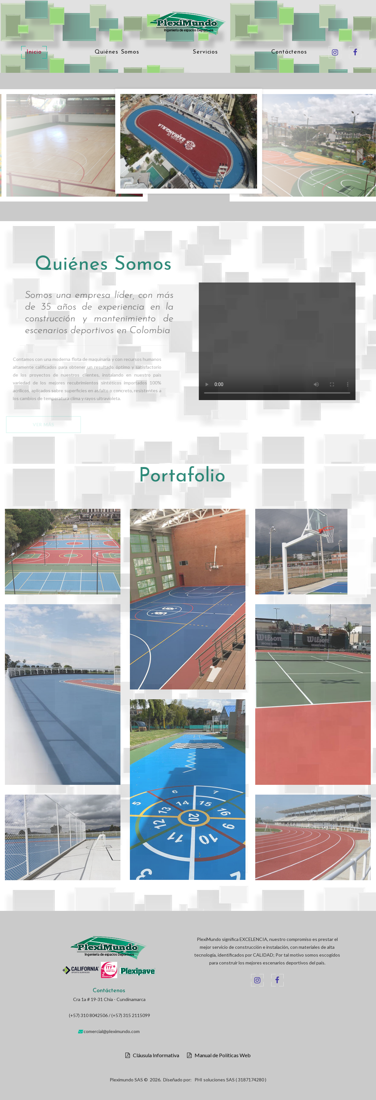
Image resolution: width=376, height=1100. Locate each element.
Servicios (205, 52)
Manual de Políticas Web (221, 1055)
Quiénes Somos (117, 52)
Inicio (34, 52)
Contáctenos (289, 52)
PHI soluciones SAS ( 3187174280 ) (230, 1079)
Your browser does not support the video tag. (290, 341)
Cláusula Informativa (154, 1055)
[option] (188, 143)
